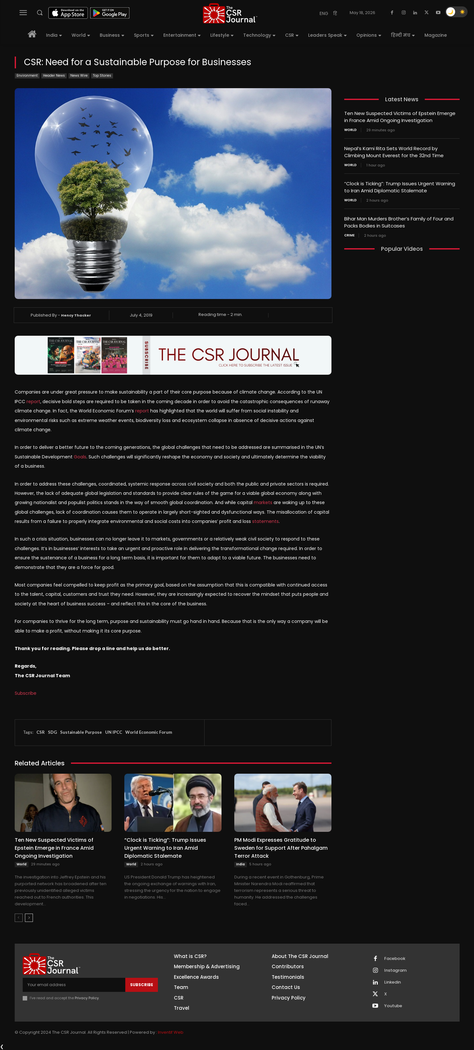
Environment (27, 76)
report (33, 401)
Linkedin (392, 982)
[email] (74, 985)
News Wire (78, 76)
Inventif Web (170, 1032)
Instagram (395, 970)
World (22, 864)
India (240, 864)
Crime (349, 233)
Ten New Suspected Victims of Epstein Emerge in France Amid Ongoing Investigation (54, 848)
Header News (54, 76)
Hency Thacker (76, 315)
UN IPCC (113, 732)
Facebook (394, 959)
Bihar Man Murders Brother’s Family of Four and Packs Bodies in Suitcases (399, 220)
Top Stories (102, 76)
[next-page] (29, 918)
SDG (52, 732)
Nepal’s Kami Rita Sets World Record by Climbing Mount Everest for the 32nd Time (394, 151)
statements (265, 521)
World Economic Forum (148, 732)
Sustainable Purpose (81, 732)
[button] (39, 12)
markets (263, 502)
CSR (40, 732)
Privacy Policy (87, 997)
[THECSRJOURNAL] (230, 13)
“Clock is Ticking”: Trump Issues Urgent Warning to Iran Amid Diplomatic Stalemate (165, 848)
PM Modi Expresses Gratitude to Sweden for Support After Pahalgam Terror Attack (281, 848)
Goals (80, 457)
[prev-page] (19, 918)
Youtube (393, 1006)
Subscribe (25, 693)
